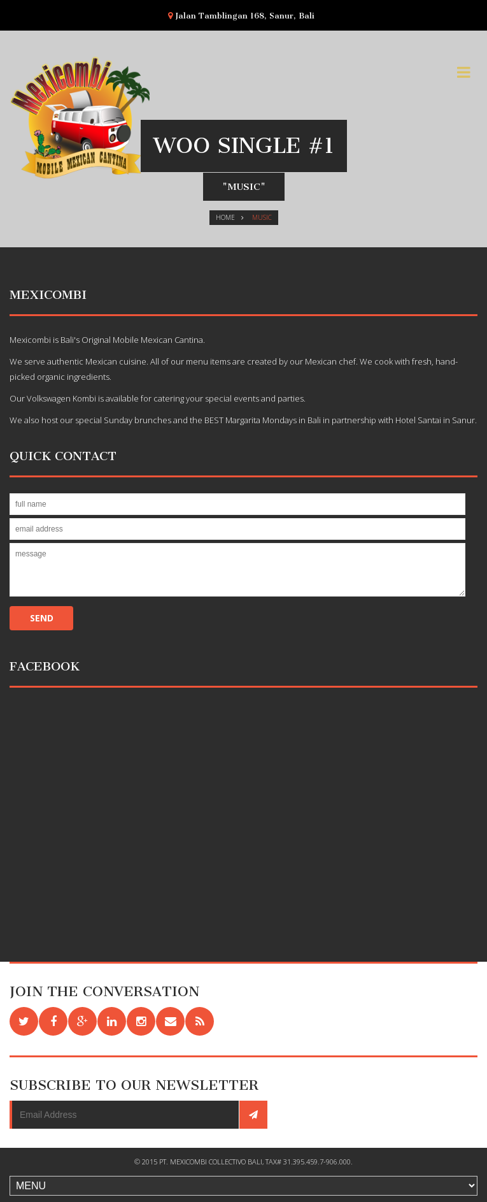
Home (225, 217)
